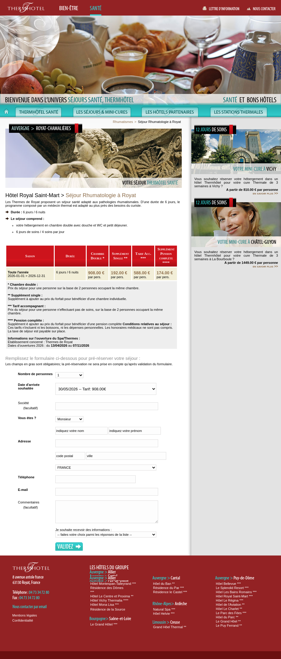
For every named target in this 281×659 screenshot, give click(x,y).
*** (92, 592)
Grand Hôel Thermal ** (169, 627)
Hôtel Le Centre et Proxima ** (111, 596)
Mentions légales (24, 615)
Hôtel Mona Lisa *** (104, 604)
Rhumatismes (123, 122)
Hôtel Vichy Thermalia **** (109, 600)
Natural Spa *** (164, 609)
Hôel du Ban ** (164, 583)
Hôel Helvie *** (164, 613)
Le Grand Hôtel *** (103, 624)
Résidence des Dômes (106, 588)
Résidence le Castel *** (170, 592)
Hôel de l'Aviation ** (230, 604)
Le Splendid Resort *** (232, 588)
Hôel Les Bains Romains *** (236, 592)
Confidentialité (22, 620)
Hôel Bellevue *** (228, 583)
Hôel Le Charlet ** (229, 609)
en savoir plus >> (265, 193)
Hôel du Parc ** (227, 617)
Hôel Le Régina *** (229, 600)
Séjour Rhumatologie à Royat (159, 122)
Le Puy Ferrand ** (229, 625)
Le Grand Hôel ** (228, 621)
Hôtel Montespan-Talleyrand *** (113, 583)
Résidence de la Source (107, 609)
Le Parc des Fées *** (231, 613)
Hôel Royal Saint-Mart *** (234, 596)
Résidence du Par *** (168, 588)
